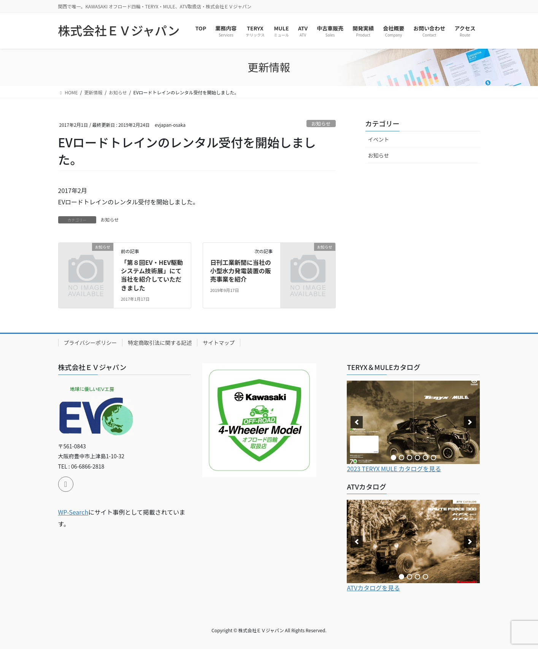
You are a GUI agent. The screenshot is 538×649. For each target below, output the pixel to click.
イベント (378, 139)
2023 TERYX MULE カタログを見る (394, 468)
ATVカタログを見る (373, 587)
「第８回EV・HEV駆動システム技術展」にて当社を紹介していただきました (152, 275)
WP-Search (73, 512)
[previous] (357, 422)
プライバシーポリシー (90, 342)
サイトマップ (219, 342)
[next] (470, 422)
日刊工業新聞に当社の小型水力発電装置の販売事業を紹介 (240, 271)
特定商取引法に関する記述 (160, 342)
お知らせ (321, 123)
